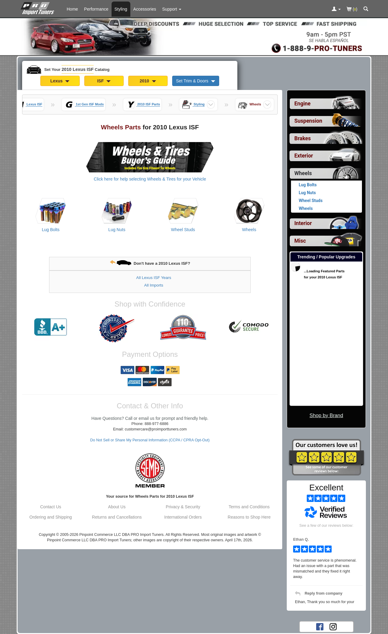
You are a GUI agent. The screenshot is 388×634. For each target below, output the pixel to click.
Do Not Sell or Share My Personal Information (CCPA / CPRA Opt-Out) (150, 440)
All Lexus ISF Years (153, 277)
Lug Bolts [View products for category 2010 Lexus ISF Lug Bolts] (50, 229)
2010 (148, 80)
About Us (117, 506)
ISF (104, 80)
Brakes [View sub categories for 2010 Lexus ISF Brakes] (302, 138)
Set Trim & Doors (195, 80)
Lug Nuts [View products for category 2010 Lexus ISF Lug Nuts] (116, 229)
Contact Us (50, 506)
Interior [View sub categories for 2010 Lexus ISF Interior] (303, 223)
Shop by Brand (326, 415)
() (352, 9)
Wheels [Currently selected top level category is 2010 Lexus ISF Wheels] (303, 173)
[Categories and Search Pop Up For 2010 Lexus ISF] (365, 9)
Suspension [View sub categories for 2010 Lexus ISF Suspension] (308, 121)
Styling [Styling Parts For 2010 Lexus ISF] (121, 9)
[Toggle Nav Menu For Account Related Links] (336, 9)
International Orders (183, 517)
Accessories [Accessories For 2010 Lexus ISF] (144, 9)
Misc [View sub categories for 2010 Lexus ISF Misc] (300, 241)
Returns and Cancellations (117, 517)
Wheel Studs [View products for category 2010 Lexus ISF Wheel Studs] (183, 229)
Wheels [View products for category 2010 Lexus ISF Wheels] (249, 229)
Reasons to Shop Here (249, 517)
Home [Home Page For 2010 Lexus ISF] (72, 9)
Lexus (59, 80)
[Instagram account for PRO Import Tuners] (333, 626)
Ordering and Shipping (50, 517)
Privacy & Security (183, 506)
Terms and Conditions (249, 506)
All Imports (153, 285)
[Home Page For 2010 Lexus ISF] (39, 7)
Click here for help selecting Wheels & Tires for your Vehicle (150, 179)
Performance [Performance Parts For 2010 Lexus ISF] (96, 9)
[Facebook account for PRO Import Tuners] (319, 626)
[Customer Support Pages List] (171, 9)
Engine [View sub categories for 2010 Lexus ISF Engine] (302, 104)
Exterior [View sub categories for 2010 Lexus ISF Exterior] (303, 156)
